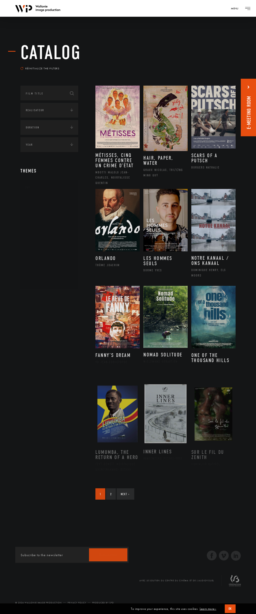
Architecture (41, 202)
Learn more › (208, 609)
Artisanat (39, 210)
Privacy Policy (77, 602)
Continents (34, 297)
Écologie (32, 312)
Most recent (222, 65)
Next (125, 494)
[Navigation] (236, 8)
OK (230, 609)
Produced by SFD (103, 602)
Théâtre (37, 280)
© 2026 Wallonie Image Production (38, 602)
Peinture (37, 257)
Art (27, 187)
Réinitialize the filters (40, 68)
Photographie (42, 264)
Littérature (40, 233)
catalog (50, 52)
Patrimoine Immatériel (49, 249)
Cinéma (36, 225)
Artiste (36, 217)
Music (35, 241)
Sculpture (38, 272)
